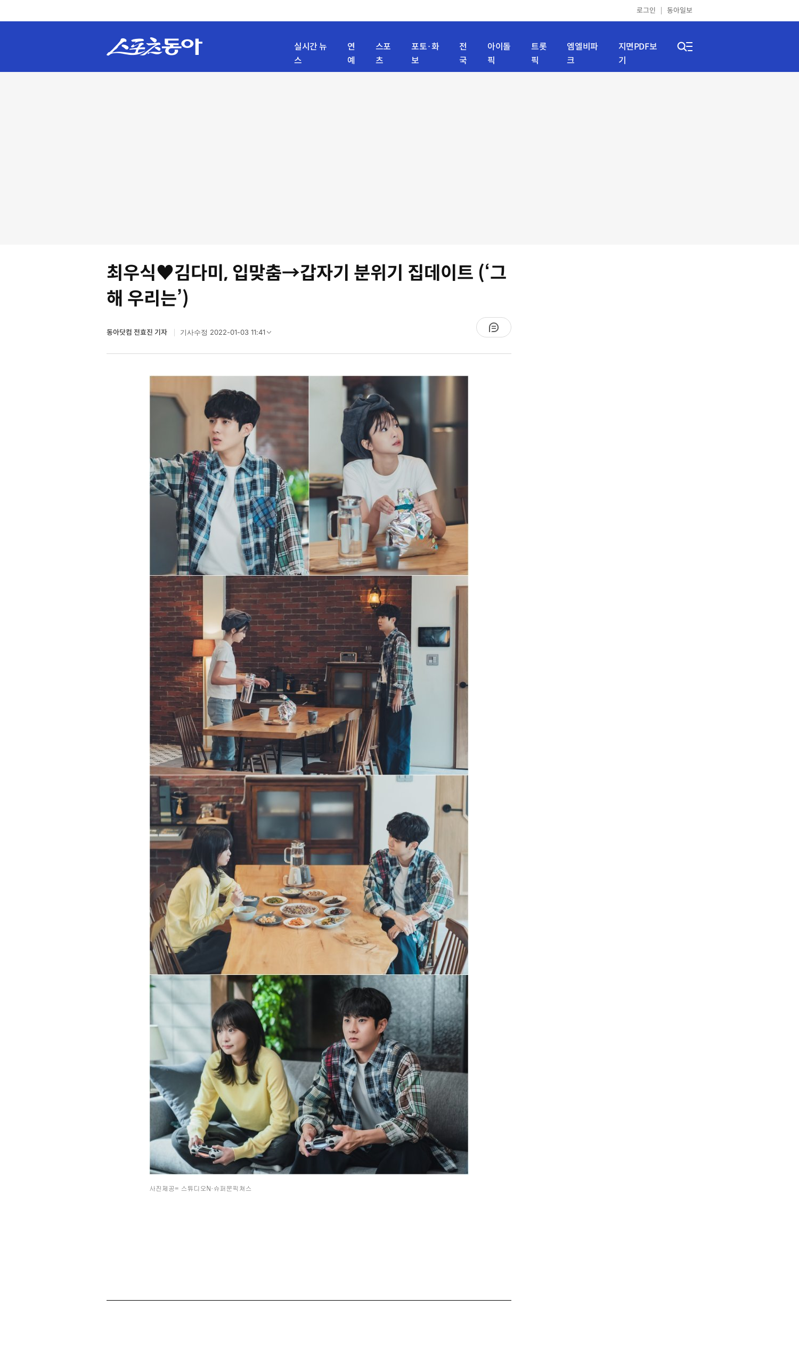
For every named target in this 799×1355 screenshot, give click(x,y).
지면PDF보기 (637, 53)
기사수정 (229, 334)
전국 (463, 53)
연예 (351, 53)
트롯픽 (539, 53)
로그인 (646, 10)
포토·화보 (425, 53)
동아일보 (679, 10)
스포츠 (383, 53)
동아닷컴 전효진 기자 (138, 332)
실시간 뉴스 (310, 53)
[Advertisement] (400, 157)
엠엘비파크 (582, 53)
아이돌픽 (499, 53)
